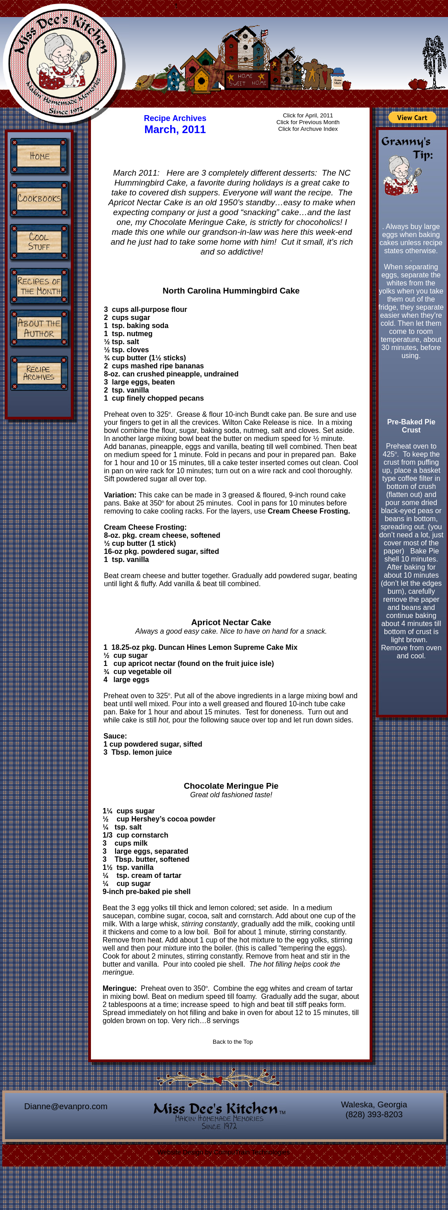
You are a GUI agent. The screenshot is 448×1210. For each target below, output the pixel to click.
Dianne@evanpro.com (66, 1106)
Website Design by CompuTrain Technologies (223, 1152)
